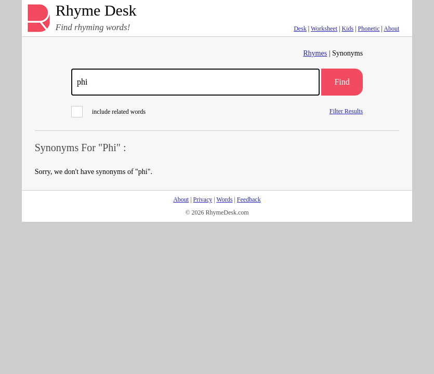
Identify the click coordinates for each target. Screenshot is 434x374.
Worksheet (324, 28)
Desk (300, 28)
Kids (347, 28)
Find (341, 81)
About (391, 28)
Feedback (249, 199)
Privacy (203, 199)
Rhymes (315, 53)
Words (224, 199)
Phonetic (369, 28)
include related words (108, 111)
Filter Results (346, 111)
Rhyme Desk (96, 11)
